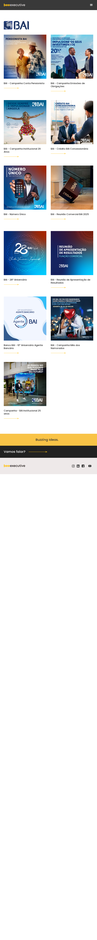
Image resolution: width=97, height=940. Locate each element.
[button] (91, 5)
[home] (14, 5)
